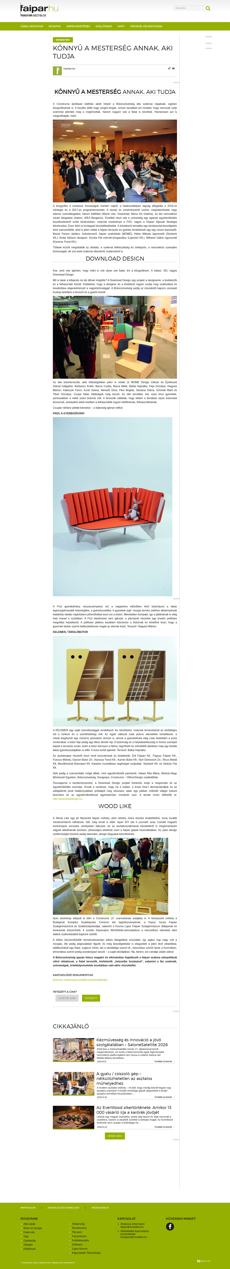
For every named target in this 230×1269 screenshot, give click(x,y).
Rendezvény (63, 40)
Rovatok (55, 26)
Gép (26, 1236)
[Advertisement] (114, 1166)
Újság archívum (32, 26)
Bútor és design (33, 1228)
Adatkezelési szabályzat (63, 1207)
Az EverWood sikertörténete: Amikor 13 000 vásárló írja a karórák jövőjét (133, 1110)
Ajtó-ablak (29, 1224)
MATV (121, 26)
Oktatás (28, 1244)
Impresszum (28, 1207)
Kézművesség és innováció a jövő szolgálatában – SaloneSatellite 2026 (132, 1042)
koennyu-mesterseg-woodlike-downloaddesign (80, 979)
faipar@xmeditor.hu (132, 1227)
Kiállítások (104, 26)
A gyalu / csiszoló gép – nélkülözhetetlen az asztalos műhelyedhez (124, 1078)
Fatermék (29, 1232)
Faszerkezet (79, 1236)
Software (77, 1244)
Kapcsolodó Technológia (86, 1252)
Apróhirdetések (78, 26)
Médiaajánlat (100, 1207)
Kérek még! (115, 1136)
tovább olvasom (163, 1061)
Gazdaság (30, 1240)
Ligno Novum (80, 1248)
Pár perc (77, 1232)
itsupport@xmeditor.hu (133, 1237)
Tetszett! (91, 998)
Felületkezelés (80, 1240)
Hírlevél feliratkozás (146, 26)
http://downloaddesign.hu (67, 798)
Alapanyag (78, 1223)
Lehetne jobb (67, 998)
